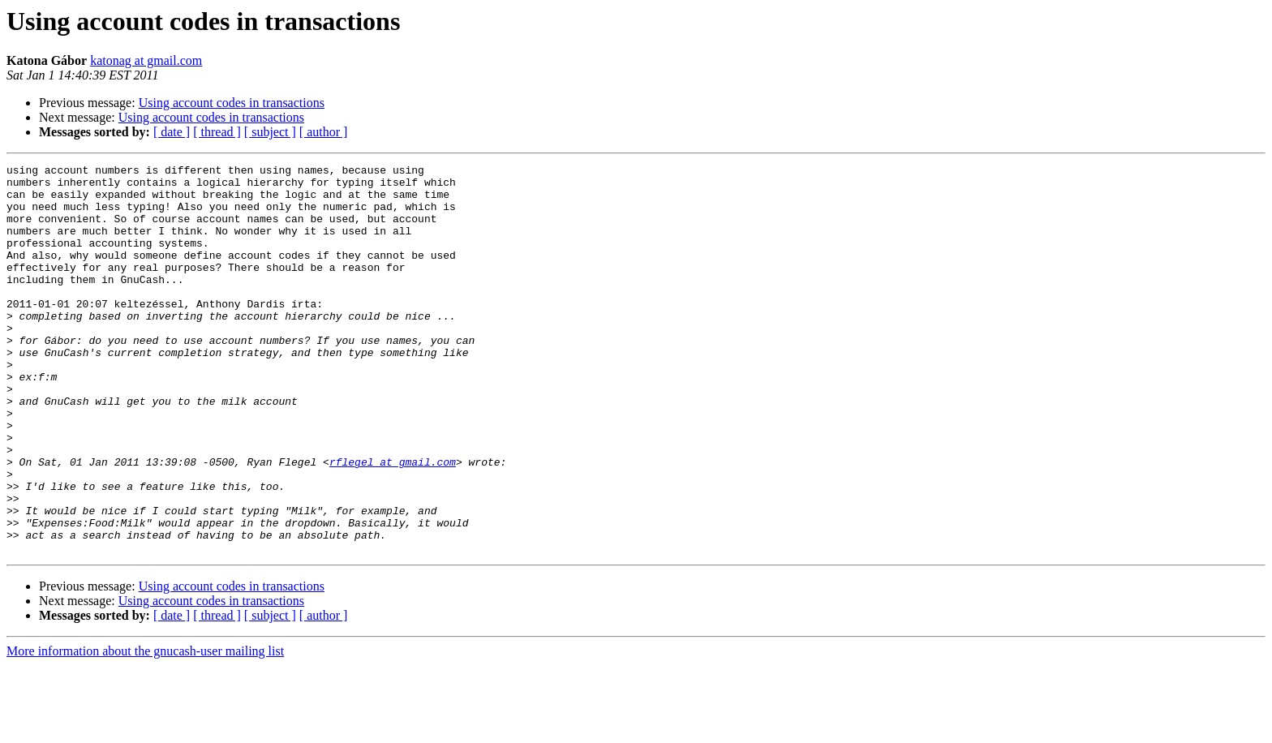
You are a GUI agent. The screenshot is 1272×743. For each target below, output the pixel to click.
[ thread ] (217, 132)
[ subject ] (270, 132)
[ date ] (171, 132)
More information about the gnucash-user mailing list (145, 729)
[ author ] (323, 132)
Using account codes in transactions (231, 103)
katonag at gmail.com (146, 60)
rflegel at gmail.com (392, 522)
